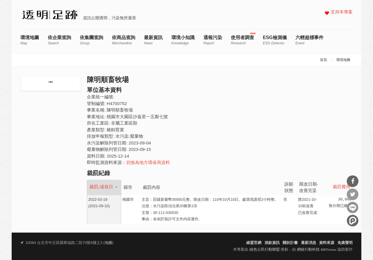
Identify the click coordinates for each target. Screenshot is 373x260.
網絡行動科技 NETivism (317, 249)
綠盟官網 (253, 243)
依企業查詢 (59, 40)
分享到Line (352, 207)
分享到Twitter (352, 194)
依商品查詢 (123, 40)
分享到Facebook (352, 181)
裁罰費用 (341, 187)
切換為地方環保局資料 (148, 162)
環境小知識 (183, 40)
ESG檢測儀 (275, 40)
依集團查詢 (91, 40)
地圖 (108, 243)
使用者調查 (242, 40)
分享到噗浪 (352, 220)
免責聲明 (345, 243)
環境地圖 (29, 40)
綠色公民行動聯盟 (264, 249)
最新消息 (308, 243)
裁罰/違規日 (103, 187)
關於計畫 (290, 243)
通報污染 (212, 40)
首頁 (323, 60)
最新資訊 (153, 40)
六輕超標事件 (309, 40)
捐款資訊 (272, 243)
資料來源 (326, 243)
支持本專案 (342, 12)
